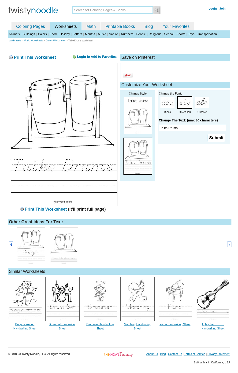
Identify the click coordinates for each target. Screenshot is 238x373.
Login (212, 8)
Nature (113, 34)
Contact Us (175, 354)
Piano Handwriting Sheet (175, 324)
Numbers (127, 34)
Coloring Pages (30, 26)
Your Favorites (176, 26)
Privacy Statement (219, 354)
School (169, 34)
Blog (149, 26)
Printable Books (120, 26)
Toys (191, 34)
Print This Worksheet (35, 57)
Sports (180, 34)
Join (222, 8)
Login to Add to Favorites (97, 57)
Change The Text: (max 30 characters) (188, 120)
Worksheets (66, 26)
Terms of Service (194, 354)
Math (91, 26)
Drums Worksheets (56, 40)
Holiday (65, 34)
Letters (77, 34)
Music (102, 34)
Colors (42, 34)
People (141, 34)
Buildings (29, 34)
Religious (155, 34)
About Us (152, 354)
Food (53, 34)
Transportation (207, 34)
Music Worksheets (33, 40)
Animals (14, 34)
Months (90, 34)
